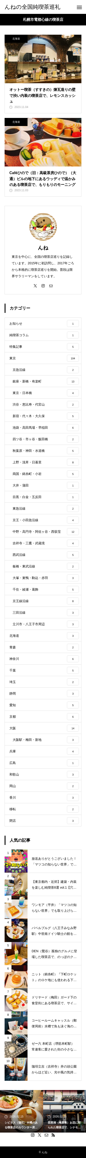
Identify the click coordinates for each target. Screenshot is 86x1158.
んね (43, 248)
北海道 (16, 38)
